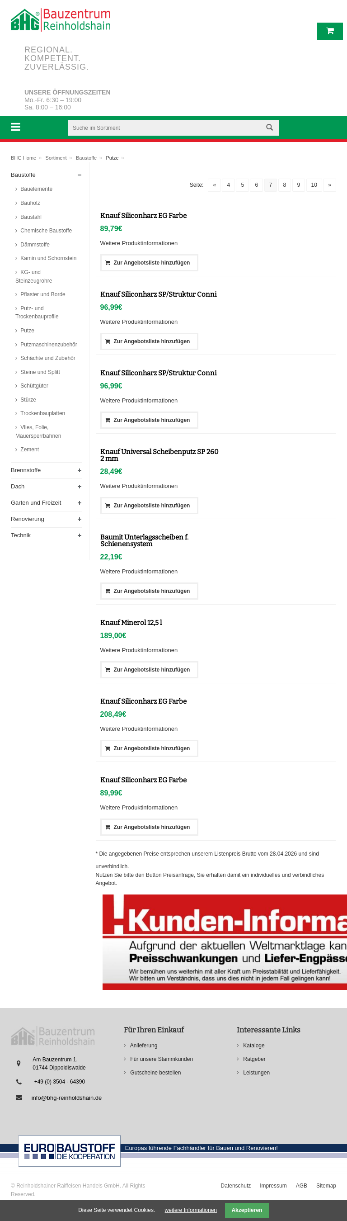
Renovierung (27, 519)
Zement (29, 449)
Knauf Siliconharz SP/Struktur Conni (158, 294)
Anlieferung (143, 1045)
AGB (301, 1186)
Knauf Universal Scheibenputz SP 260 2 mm (159, 455)
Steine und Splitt (39, 372)
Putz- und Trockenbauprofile (37, 312)
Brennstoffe (26, 470)
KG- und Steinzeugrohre (33, 276)
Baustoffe (86, 158)
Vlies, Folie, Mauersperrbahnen (38, 431)
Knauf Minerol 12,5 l (131, 623)
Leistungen (256, 1073)
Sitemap (326, 1186)
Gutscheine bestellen (155, 1073)
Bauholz (29, 203)
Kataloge (253, 1045)
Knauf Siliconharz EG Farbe (143, 216)
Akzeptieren (246, 1210)
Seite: (197, 185)
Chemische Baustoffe (45, 230)
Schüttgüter (33, 386)
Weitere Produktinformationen (139, 243)
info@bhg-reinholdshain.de (67, 1097)
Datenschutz (236, 1186)
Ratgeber (254, 1059)
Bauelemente (35, 189)
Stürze (27, 400)
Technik (21, 535)
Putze (26, 330)
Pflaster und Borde (42, 294)
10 (314, 185)
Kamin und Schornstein (47, 258)
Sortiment (56, 158)
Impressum (273, 1186)
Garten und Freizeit (36, 502)
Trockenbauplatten (42, 413)
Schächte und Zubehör (47, 358)
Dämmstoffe (34, 244)
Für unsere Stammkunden (161, 1059)
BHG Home (23, 158)
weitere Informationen (191, 1210)
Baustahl (30, 217)
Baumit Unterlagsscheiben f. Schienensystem (144, 540)
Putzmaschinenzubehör (48, 344)
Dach (17, 486)
